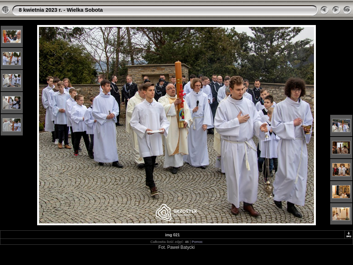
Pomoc (197, 242)
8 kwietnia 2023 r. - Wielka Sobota (61, 10)
